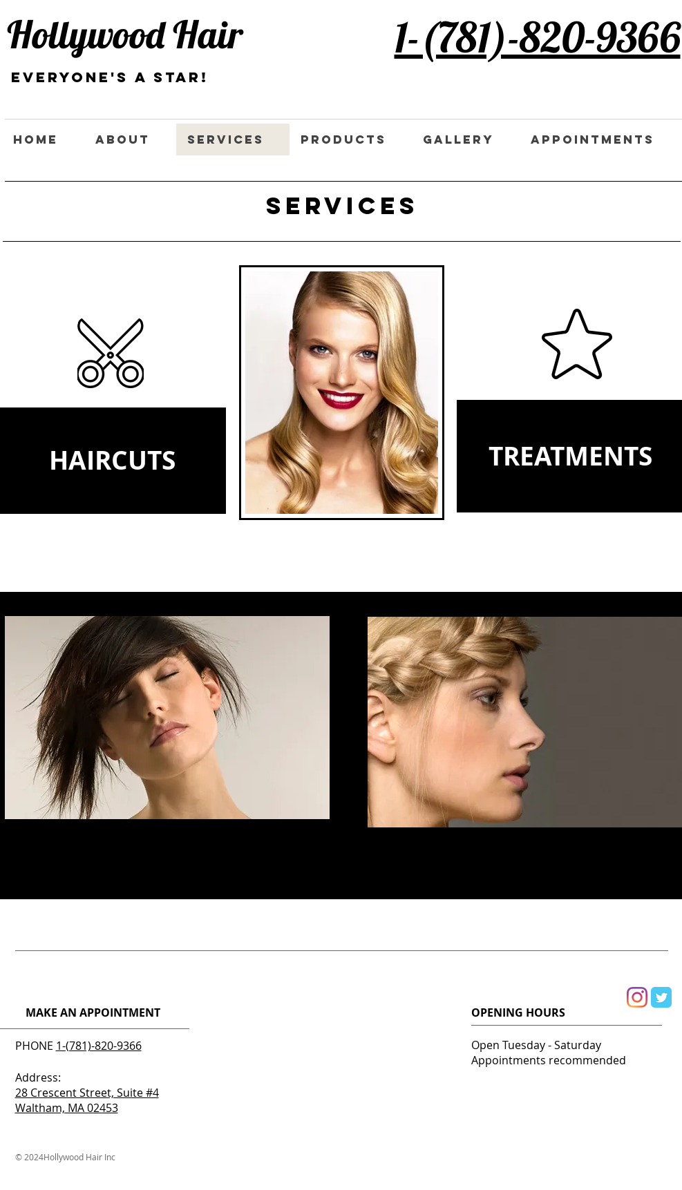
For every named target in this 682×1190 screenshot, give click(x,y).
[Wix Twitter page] (661, 997)
